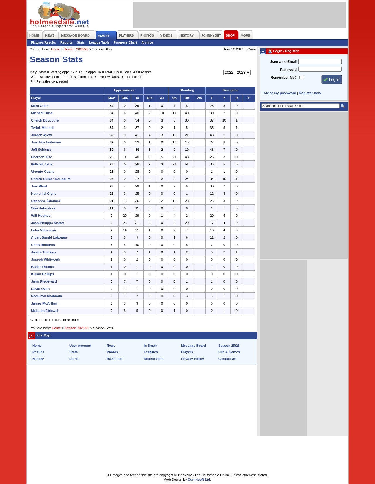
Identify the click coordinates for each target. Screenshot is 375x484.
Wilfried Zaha (41, 164)
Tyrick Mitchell (42, 127)
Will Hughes (40, 215)
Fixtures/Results (43, 42)
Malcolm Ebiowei (44, 310)
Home (55, 49)
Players (187, 352)
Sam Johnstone (43, 208)
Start (111, 98)
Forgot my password (279, 93)
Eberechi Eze (41, 157)
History (38, 358)
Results (38, 352)
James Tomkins (43, 252)
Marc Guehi (40, 105)
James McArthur (44, 303)
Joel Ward (39, 186)
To (137, 98)
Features (151, 352)
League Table (99, 42)
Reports (66, 42)
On (174, 98)
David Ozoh (40, 288)
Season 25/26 (229, 345)
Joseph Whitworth (45, 259)
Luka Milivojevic (44, 230)
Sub (125, 98)
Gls (149, 98)
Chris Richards (43, 245)
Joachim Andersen (46, 142)
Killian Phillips (42, 274)
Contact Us (227, 358)
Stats (81, 42)
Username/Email (283, 62)
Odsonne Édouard (45, 201)
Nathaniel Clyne (43, 193)
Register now (310, 93)
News (111, 345)
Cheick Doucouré (45, 120)
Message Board (193, 345)
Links (73, 358)
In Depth (150, 345)
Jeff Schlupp (41, 149)
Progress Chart (125, 42)
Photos (112, 352)
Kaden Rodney (43, 266)
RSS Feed (114, 358)
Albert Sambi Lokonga (49, 237)
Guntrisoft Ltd (199, 479)
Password (288, 70)
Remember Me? (284, 78)
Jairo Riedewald (44, 281)
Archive (147, 42)
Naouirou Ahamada (46, 296)
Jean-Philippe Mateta (48, 223)
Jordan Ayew (41, 135)
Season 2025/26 (76, 49)
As (162, 98)
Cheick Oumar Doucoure (51, 179)
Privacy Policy (192, 358)
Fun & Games (229, 352)
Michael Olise (42, 113)
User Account (80, 345)
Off (187, 98)
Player (36, 98)
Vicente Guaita (42, 171)
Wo (199, 98)
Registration (153, 358)
